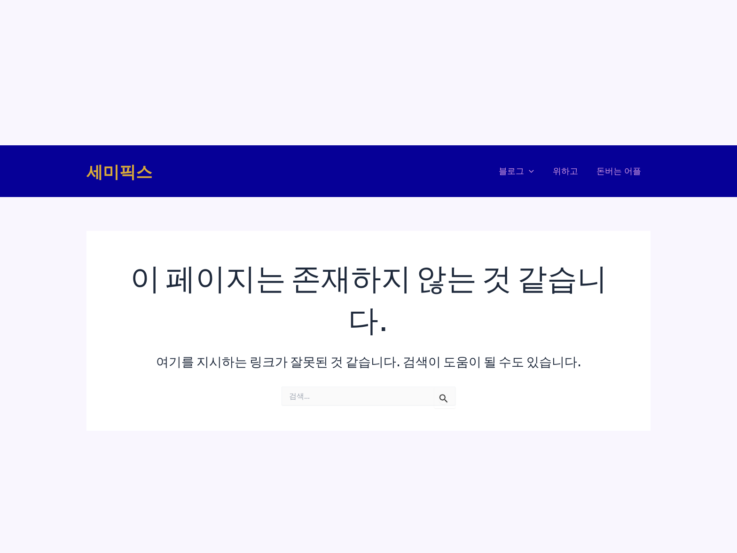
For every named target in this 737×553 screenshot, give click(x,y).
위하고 (567, 171)
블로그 (520, 171)
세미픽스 (119, 171)
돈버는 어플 (619, 171)
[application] (533, 171)
